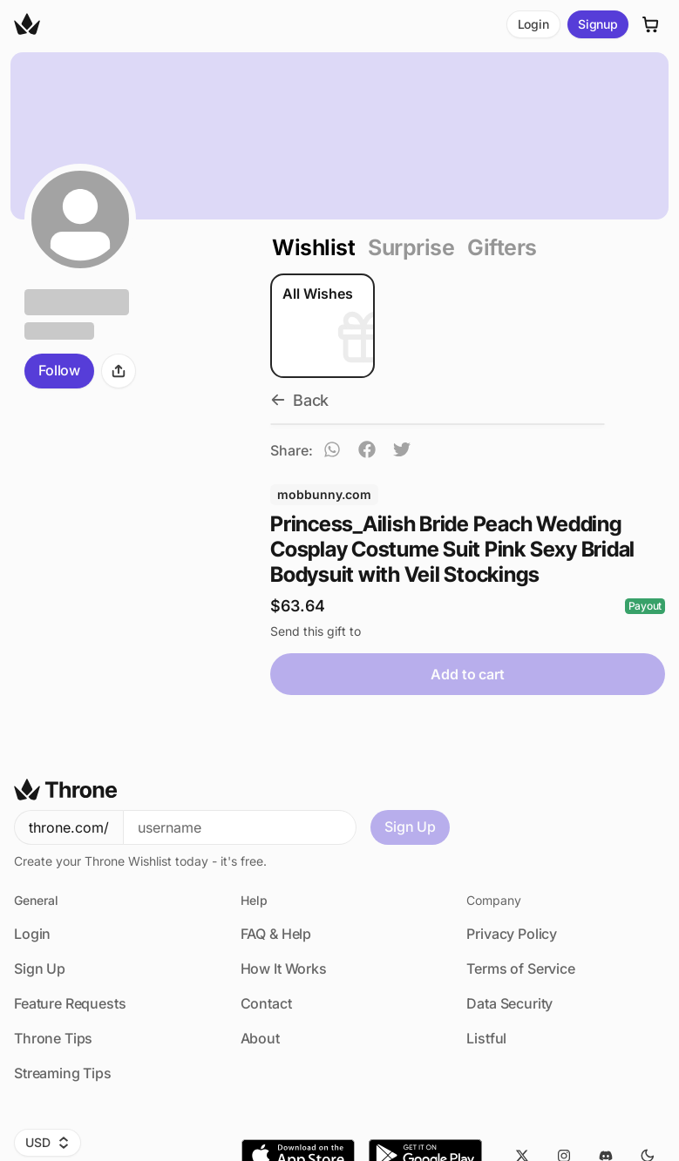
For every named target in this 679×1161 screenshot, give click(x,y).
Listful (486, 1038)
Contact (266, 1003)
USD (47, 1142)
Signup (598, 24)
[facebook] (367, 452)
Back (299, 400)
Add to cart (467, 674)
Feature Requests (70, 1003)
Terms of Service (520, 968)
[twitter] (402, 452)
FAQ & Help (276, 933)
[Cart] (651, 24)
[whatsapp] (332, 452)
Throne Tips (53, 1038)
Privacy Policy (511, 933)
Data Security (509, 1003)
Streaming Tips (63, 1073)
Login (533, 24)
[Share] (118, 371)
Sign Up (410, 826)
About (260, 1038)
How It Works (284, 968)
